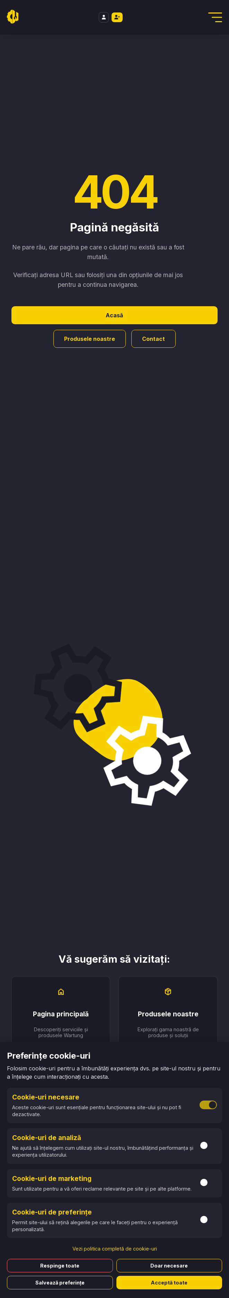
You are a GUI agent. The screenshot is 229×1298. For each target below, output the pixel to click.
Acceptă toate (169, 1283)
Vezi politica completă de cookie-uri (114, 1249)
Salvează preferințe (60, 1283)
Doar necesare (169, 1266)
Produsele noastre (89, 338)
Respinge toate (59, 1266)
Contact (153, 338)
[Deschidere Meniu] (215, 17)
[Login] (104, 17)
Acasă (114, 315)
